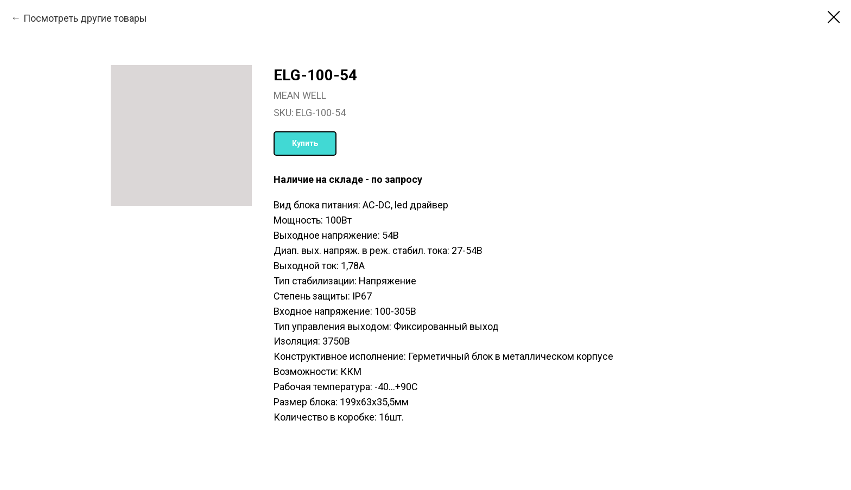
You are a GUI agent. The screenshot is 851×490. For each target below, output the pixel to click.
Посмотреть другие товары (85, 18)
